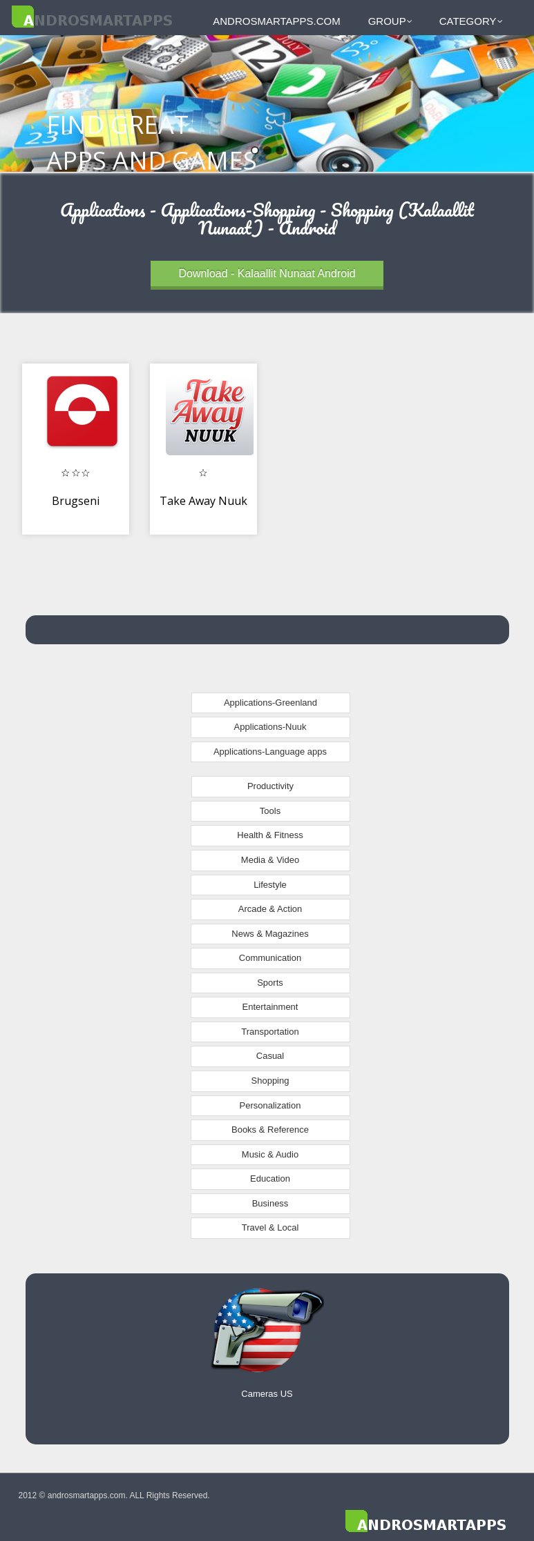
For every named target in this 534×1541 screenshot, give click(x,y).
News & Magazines (269, 933)
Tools (270, 811)
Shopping (270, 1080)
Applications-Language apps (270, 751)
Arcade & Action (270, 909)
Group (390, 21)
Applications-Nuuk (270, 727)
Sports (270, 982)
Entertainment (270, 1007)
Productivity (270, 786)
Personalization (270, 1105)
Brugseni (75, 500)
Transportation (269, 1031)
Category (471, 21)
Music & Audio (270, 1154)
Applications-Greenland (270, 702)
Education (270, 1178)
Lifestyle (270, 884)
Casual (270, 1056)
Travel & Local (270, 1227)
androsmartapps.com (276, 21)
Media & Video (270, 860)
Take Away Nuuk (203, 500)
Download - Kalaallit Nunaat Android (266, 273)
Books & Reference (270, 1129)
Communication (270, 958)
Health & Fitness (270, 835)
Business (270, 1203)
